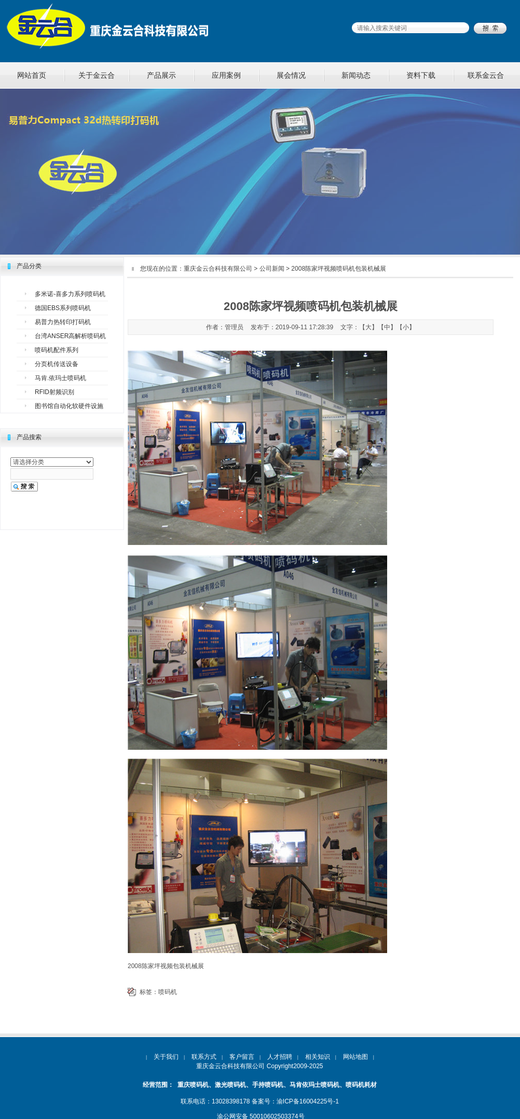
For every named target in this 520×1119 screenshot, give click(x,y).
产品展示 (161, 75)
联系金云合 (486, 75)
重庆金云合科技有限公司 (218, 268)
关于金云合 (96, 75)
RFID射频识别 (54, 392)
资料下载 (420, 75)
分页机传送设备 (56, 364)
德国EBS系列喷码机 (63, 308)
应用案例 (226, 75)
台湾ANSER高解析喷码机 (70, 336)
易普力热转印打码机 (63, 322)
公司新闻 (271, 268)
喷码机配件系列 (56, 350)
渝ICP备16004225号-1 (308, 1101)
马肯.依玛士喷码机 (60, 378)
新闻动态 (356, 75)
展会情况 (291, 75)
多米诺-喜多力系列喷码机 (70, 294)
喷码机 (167, 992)
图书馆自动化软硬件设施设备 (69, 407)
